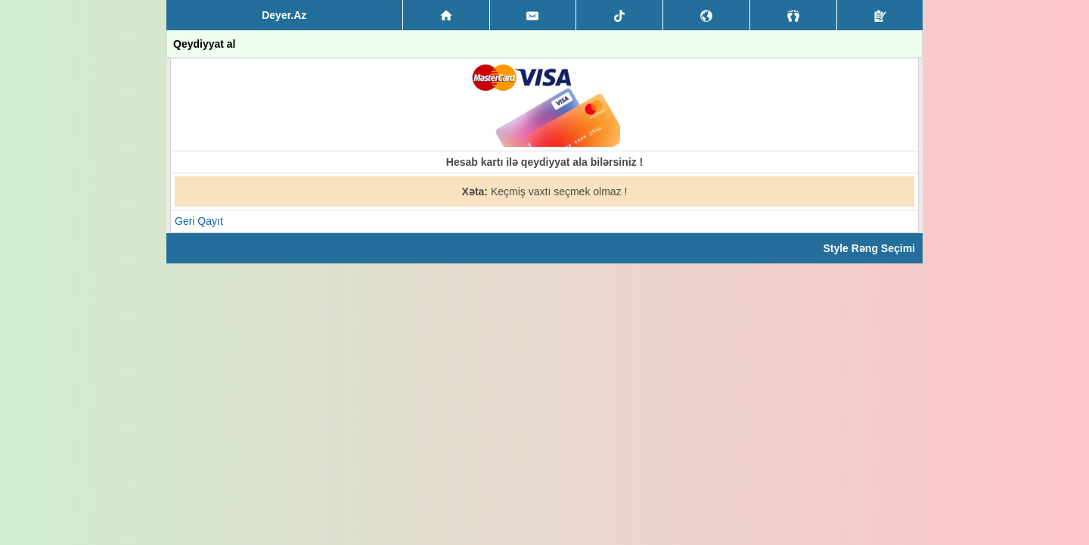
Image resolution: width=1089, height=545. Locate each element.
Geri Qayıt (199, 221)
